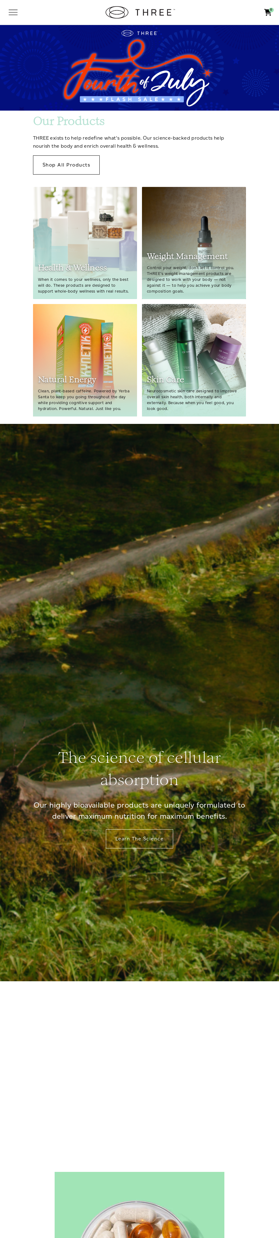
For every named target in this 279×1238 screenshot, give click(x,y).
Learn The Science (139, 839)
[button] (268, 12)
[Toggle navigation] (13, 12)
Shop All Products (66, 165)
